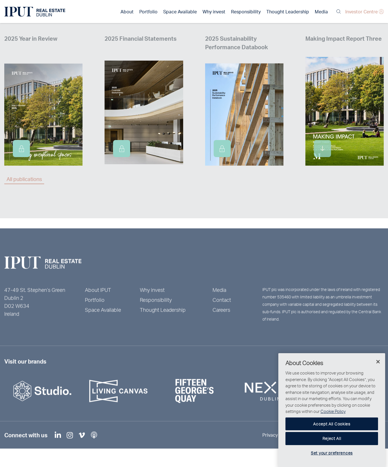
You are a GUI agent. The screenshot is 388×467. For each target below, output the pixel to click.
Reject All (331, 451)
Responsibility (246, 12)
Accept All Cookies (331, 436)
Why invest (214, 12)
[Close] (378, 375)
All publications (24, 179)
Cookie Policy (333, 424)
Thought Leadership (287, 12)
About (127, 12)
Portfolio (148, 12)
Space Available (180, 12)
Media (321, 12)
